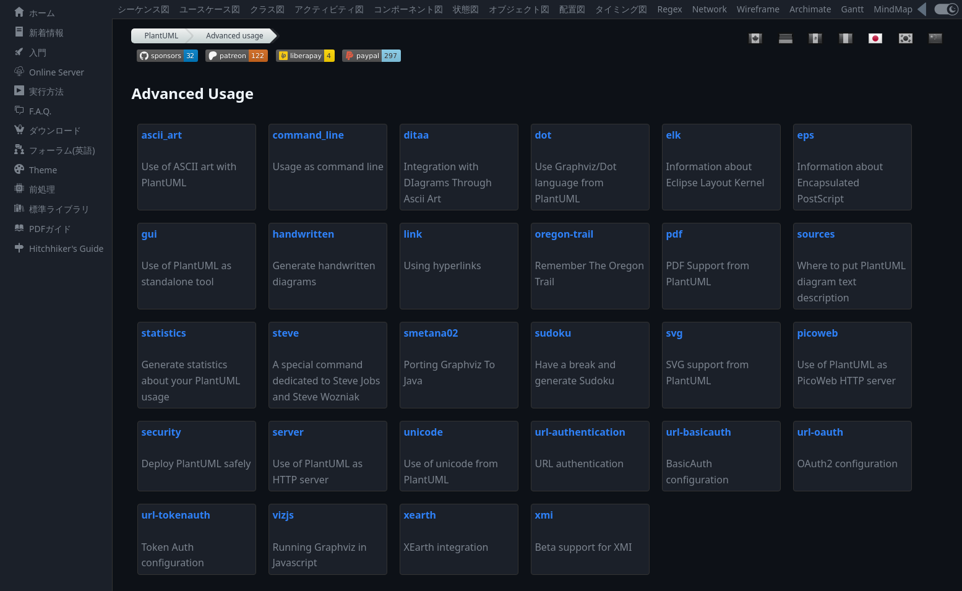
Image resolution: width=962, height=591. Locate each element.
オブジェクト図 (519, 9)
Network (709, 9)
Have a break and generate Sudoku (575, 356)
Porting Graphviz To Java (449, 356)
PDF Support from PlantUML (707, 257)
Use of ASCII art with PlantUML (188, 158)
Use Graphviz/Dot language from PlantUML (575, 166)
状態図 (466, 9)
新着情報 (36, 32)
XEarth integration (445, 530)
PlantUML (161, 35)
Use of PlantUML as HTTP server (317, 455)
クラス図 (267, 9)
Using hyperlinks (442, 249)
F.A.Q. (30, 111)
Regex (669, 9)
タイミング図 (621, 9)
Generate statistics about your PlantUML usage (190, 364)
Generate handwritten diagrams (323, 257)
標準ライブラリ (49, 209)
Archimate (810, 9)
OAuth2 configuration (847, 447)
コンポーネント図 (408, 9)
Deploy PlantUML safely (196, 447)
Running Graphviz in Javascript (319, 538)
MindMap (893, 9)
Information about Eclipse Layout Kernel (715, 158)
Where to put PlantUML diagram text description (851, 265)
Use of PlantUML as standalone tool (186, 257)
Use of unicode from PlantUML (450, 455)
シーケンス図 (144, 9)
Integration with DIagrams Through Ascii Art (447, 166)
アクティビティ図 (329, 9)
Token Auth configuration (175, 538)
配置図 (572, 9)
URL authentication (580, 447)
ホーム (32, 13)
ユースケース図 (209, 9)
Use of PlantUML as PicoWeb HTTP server (846, 356)
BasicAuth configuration (698, 455)
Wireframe (758, 9)
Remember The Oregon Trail (589, 257)
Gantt (852, 9)
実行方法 (36, 91)
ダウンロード (45, 130)
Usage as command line (327, 150)
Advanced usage (234, 35)
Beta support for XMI (583, 530)
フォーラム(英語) (52, 150)
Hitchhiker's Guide (56, 248)
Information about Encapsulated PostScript (840, 166)
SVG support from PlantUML (707, 356)
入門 (27, 52)
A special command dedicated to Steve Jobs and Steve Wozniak (326, 364)
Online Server (46, 72)
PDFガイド (40, 229)
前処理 (32, 189)
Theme (33, 170)
